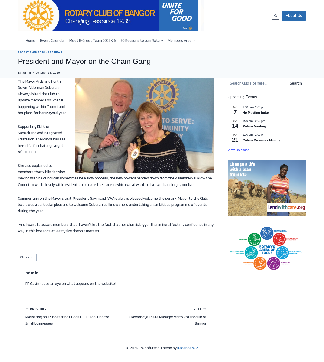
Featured (27, 257)
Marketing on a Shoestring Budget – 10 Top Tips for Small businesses (68, 316)
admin (26, 72)
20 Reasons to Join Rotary (141, 40)
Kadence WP (187, 348)
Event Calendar (52, 40)
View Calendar (238, 150)
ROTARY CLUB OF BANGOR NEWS (40, 52)
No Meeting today (256, 112)
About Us (294, 15)
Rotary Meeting (254, 126)
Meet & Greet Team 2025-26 (92, 40)
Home (30, 40)
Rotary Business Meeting (262, 140)
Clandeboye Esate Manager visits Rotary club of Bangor (163, 316)
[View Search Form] (275, 15)
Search (296, 83)
